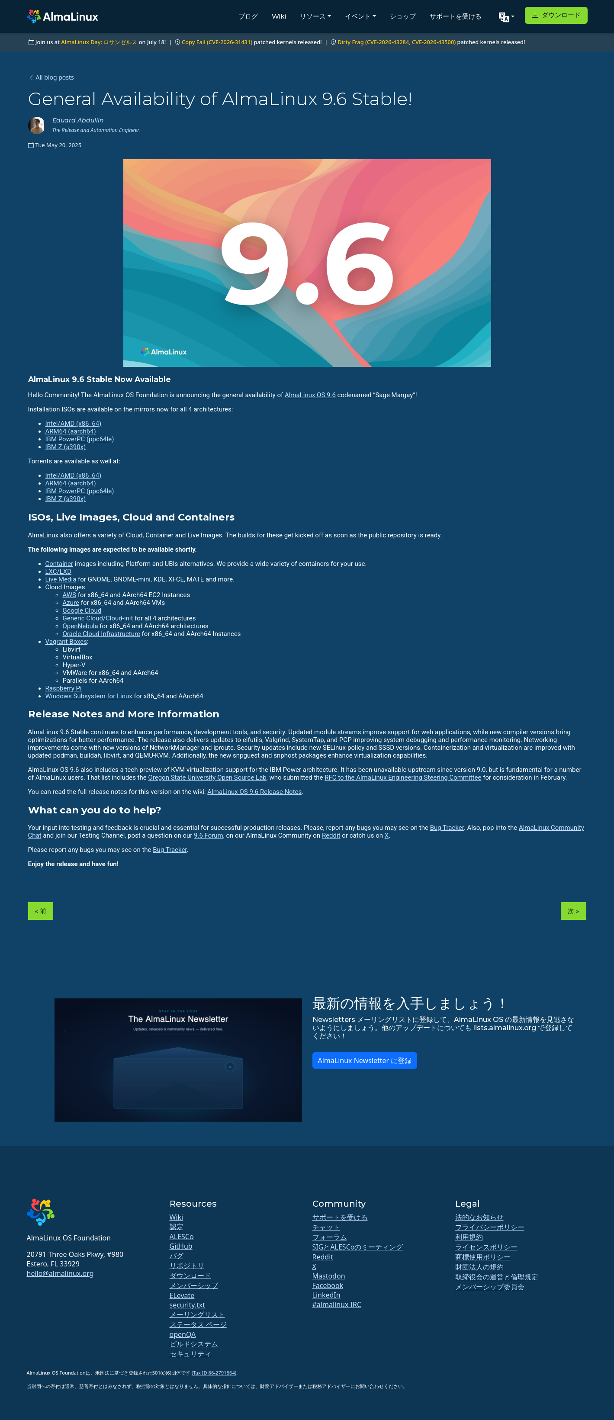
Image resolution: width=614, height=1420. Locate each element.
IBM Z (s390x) (65, 447)
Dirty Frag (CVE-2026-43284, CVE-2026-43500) (397, 42)
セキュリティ (190, 1354)
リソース (313, 16)
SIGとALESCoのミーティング (357, 1247)
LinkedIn (326, 1295)
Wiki (279, 16)
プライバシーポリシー (489, 1227)
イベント (358, 16)
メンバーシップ (194, 1285)
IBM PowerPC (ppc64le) (79, 439)
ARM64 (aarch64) (70, 431)
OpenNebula (80, 626)
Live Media (61, 579)
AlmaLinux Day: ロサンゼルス (99, 42)
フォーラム (329, 1237)
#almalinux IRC (337, 1304)
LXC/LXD (58, 571)
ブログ (248, 16)
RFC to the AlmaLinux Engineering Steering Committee (403, 777)
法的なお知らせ (479, 1217)
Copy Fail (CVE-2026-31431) (217, 42)
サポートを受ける (456, 16)
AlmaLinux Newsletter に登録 (365, 1060)
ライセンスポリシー (486, 1247)
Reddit (331, 835)
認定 (176, 1226)
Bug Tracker (447, 828)
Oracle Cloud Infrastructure (101, 634)
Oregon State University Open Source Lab (207, 777)
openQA (183, 1334)
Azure (71, 603)
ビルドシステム (194, 1344)
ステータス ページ (198, 1324)
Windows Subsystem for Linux (88, 696)
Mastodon (328, 1276)
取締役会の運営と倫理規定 (496, 1277)
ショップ (403, 16)
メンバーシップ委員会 (489, 1286)
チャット (326, 1227)
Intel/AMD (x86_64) (73, 423)
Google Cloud (82, 610)
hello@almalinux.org (60, 1273)
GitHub (181, 1246)
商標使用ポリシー (483, 1257)
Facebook (328, 1285)
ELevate (182, 1295)
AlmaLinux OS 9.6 (310, 395)
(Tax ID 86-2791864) (214, 1372)
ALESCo (182, 1236)
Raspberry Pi (63, 688)
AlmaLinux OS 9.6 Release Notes (254, 792)
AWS (70, 595)
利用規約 (469, 1237)
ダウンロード (556, 15)
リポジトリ (187, 1265)
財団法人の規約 (479, 1267)
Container (59, 564)
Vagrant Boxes (66, 642)
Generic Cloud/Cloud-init (98, 618)
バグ (176, 1255)
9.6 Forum (208, 835)
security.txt (188, 1305)
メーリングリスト (197, 1314)
